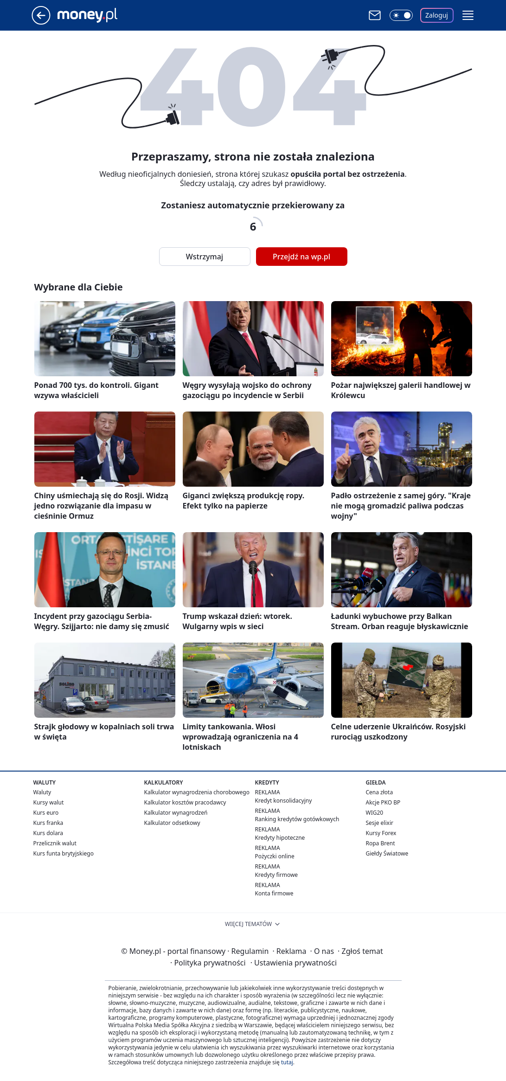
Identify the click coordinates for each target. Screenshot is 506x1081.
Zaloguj (436, 15)
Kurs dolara (48, 833)
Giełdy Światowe (387, 853)
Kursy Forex (381, 833)
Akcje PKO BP (383, 802)
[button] (468, 15)
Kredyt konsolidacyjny (283, 800)
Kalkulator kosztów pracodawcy (185, 802)
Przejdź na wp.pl (301, 256)
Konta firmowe (274, 893)
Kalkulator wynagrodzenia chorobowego (197, 792)
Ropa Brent (380, 843)
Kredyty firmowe (276, 875)
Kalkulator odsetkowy (172, 823)
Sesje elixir (379, 823)
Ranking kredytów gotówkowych (297, 819)
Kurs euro (46, 813)
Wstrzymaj (204, 256)
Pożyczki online (275, 856)
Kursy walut (48, 802)
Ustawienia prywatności (293, 963)
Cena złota (379, 792)
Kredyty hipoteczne (280, 838)
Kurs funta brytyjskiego (63, 853)
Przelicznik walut (55, 843)
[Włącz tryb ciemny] (401, 15)
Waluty (42, 792)
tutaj (287, 1062)
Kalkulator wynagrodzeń (176, 813)
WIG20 (375, 813)
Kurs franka (48, 823)
